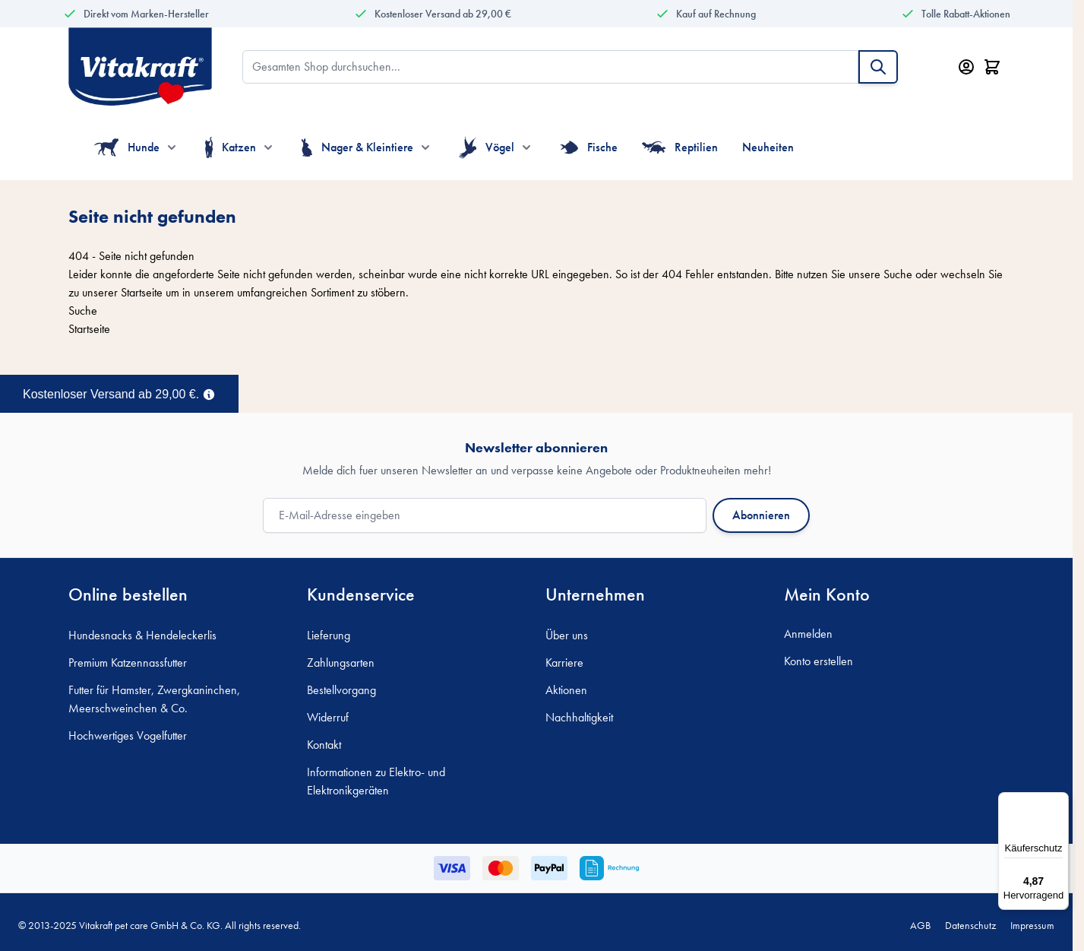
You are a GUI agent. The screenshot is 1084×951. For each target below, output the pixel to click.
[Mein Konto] (966, 67)
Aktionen (566, 690)
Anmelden (808, 634)
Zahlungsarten (341, 662)
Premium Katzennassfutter (127, 662)
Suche (897, 274)
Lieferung (328, 635)
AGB (920, 925)
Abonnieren (761, 515)
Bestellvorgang (341, 690)
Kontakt (324, 745)
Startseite (142, 292)
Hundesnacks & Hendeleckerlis (142, 635)
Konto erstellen (818, 661)
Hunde (127, 147)
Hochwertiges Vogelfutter (127, 735)
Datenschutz (970, 925)
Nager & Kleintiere (357, 147)
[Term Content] (209, 393)
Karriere (564, 662)
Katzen (230, 147)
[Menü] (1060, 801)
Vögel (486, 147)
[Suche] (878, 67)
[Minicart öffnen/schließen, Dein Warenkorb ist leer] (992, 67)
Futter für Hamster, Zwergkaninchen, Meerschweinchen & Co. (154, 699)
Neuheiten (768, 147)
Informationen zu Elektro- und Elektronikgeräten (376, 781)
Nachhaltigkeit (579, 717)
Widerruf (328, 717)
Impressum (1032, 925)
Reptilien (680, 147)
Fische (589, 147)
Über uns (566, 635)
